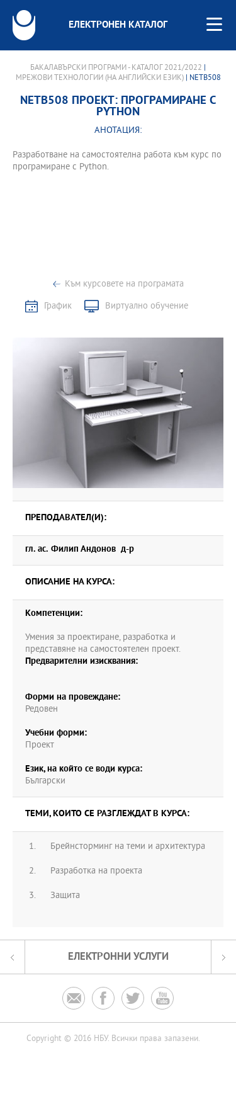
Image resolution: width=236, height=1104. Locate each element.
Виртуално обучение (146, 306)
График (58, 306)
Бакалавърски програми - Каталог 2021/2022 (116, 68)
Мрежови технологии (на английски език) (100, 78)
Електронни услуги (118, 957)
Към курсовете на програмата (124, 284)
